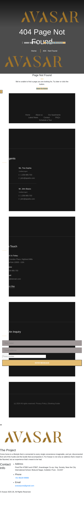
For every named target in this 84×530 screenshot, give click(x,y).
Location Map (9, 286)
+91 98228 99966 (22, 478)
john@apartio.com (28, 178)
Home (27, 115)
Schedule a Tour (45, 120)
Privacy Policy (41, 403)
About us (39, 115)
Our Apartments (54, 115)
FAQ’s (57, 117)
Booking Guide (54, 403)
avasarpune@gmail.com (24, 486)
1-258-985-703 (26, 175)
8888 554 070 (31, 43)
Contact (47, 117)
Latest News (33, 117)
